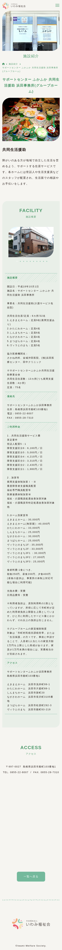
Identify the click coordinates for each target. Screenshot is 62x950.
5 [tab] (30, 261)
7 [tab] (37, 261)
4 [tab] (27, 261)
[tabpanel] (30, 242)
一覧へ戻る (31, 876)
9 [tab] (43, 261)
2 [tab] (20, 261)
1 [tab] (17, 261)
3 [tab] (23, 261)
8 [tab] (40, 261)
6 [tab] (33, 261)
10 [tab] (46, 261)
